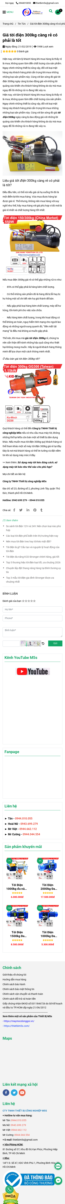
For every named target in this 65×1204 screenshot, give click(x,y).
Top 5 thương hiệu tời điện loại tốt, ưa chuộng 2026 (33, 562)
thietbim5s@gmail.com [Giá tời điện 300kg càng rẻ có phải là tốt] (46, 3)
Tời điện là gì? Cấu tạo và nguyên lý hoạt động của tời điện (32, 549)
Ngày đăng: (10, 46)
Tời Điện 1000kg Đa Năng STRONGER (47, 934)
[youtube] (22, 1092)
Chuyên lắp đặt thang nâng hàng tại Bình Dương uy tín (33, 570)
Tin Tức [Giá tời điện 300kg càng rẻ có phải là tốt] (22, 23)
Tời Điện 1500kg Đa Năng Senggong (17, 934)
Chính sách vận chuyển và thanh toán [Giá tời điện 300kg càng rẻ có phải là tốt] (23, 994)
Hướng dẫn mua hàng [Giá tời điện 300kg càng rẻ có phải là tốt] (14, 979)
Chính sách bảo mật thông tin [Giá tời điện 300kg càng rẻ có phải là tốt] (18, 989)
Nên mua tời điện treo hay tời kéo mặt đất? (28, 541)
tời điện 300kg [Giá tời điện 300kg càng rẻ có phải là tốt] (37, 338)
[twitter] (14, 1092)
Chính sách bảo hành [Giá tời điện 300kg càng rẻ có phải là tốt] (14, 984)
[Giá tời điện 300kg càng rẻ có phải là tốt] (33, 12)
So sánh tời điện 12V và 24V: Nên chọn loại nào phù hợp (33, 528)
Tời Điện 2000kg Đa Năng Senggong (48, 887)
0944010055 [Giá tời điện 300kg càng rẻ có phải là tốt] (23, 3)
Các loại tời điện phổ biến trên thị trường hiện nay (32, 535)
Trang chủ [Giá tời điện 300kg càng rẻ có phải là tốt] (8, 23)
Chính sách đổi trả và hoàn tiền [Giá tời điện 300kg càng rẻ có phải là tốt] (19, 998)
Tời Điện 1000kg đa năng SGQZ (17, 887)
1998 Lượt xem (43, 46)
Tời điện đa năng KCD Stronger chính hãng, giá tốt (32, 556)
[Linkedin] (28, 510)
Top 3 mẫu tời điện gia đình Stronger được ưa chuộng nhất (30, 579)
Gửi (55, 643)
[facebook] (6, 1092)
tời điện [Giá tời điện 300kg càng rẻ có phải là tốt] (20, 181)
